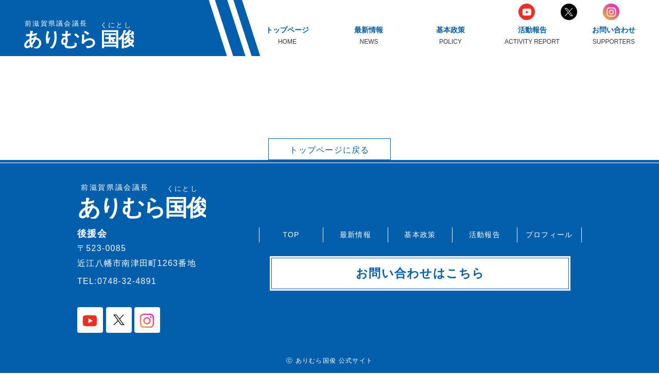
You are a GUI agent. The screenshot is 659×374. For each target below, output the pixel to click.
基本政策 (420, 234)
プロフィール (549, 234)
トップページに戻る (329, 150)
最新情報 (355, 234)
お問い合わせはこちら (420, 274)
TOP (291, 234)
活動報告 (484, 234)
